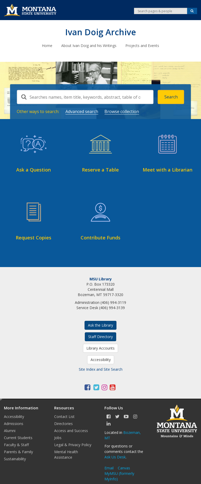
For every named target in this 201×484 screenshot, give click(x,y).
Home (47, 45)
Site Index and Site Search (100, 369)
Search (171, 96)
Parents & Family (18, 451)
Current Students (18, 437)
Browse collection (121, 111)
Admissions (13, 423)
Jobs (58, 437)
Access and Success (71, 430)
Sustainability (15, 458)
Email (109, 467)
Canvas (124, 467)
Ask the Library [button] (100, 324)
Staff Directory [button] (100, 336)
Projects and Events (142, 45)
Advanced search (81, 111)
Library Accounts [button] (100, 347)
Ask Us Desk (115, 456)
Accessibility (14, 416)
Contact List (64, 416)
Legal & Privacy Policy (72, 444)
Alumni (9, 430)
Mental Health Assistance (66, 454)
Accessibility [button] (101, 359)
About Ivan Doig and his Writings (88, 45)
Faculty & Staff (16, 444)
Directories (63, 423)
